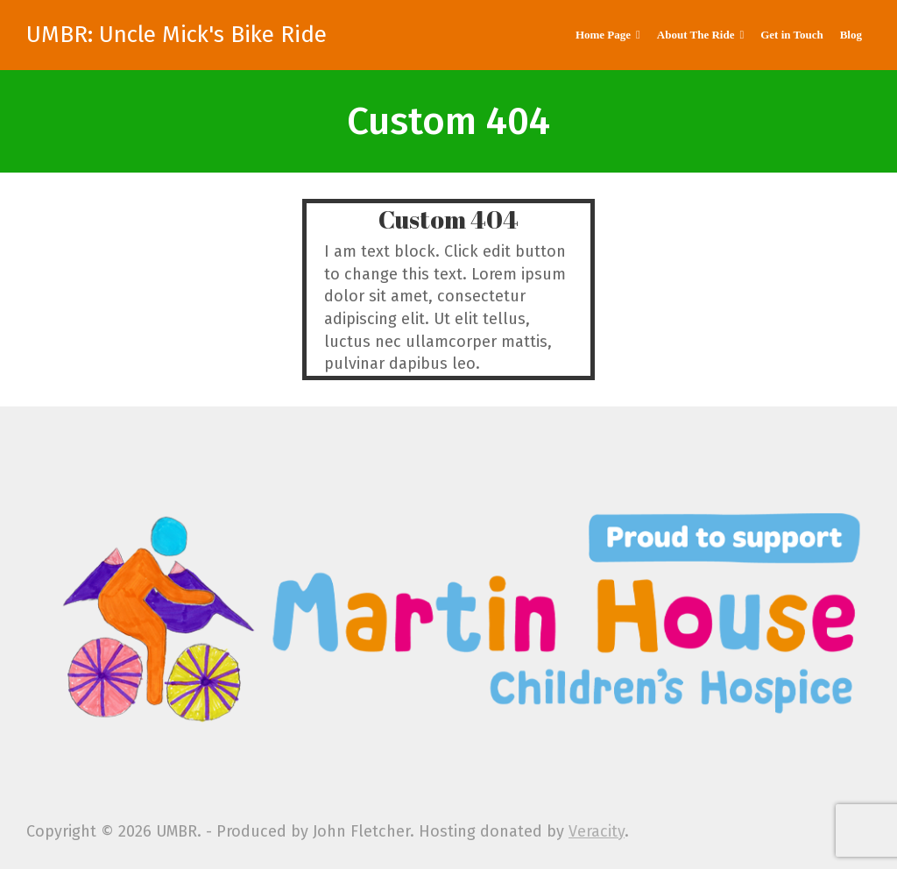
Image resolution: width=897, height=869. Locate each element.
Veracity (597, 831)
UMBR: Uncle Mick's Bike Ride (176, 35)
